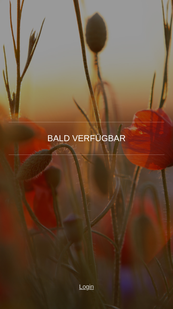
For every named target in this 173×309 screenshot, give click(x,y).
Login (86, 286)
